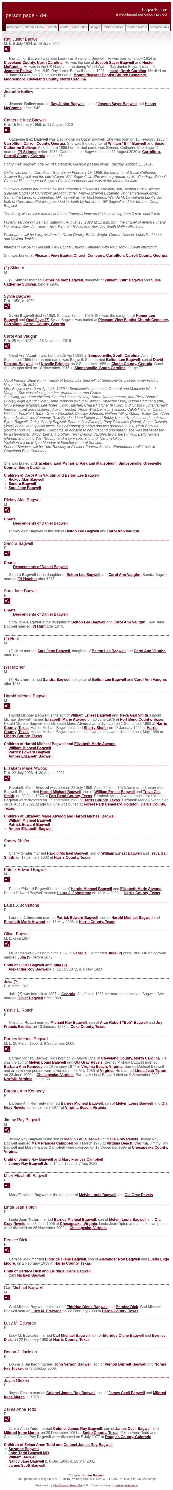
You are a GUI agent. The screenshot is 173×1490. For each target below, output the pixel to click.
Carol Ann (123, 531)
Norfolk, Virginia (18, 1079)
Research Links (159, 27)
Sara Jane (25, 488)
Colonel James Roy (70, 1393)
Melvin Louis (47, 1062)
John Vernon (73, 1364)
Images (95, 27)
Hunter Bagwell (93, 1475)
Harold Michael (60, 792)
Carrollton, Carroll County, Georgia (34, 143)
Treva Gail (133, 715)
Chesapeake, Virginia (55, 1075)
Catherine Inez (63, 280)
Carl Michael (27, 1275)
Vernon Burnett (125, 1364)
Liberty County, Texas (23, 736)
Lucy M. (46, 1311)
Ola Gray (88, 1062)
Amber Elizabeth (30, 756)
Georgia (79, 953)
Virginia (106, 1071)
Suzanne (24, 1449)
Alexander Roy (29, 969)
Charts (64, 27)
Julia (115, 953)
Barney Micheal (82, 1103)
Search (52, 27)
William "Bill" (127, 143)
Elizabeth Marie (65, 719)
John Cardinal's (61, 1485)
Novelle (55, 364)
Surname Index (34, 27)
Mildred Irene (21, 1433)
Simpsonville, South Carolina (113, 355)
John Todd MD (29, 1453)
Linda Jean (150, 1071)
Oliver (30, 998)
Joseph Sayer (114, 63)
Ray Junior (68, 104)
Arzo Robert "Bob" (124, 1022)
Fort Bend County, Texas (141, 719)
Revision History (137, 27)
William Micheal (30, 748)
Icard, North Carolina (128, 71)
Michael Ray (69, 1022)
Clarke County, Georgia (131, 364)
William (22, 1457)
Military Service (113, 27)
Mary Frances (52, 1143)
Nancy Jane (26, 1461)
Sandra (22, 484)
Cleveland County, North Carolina (33, 63)
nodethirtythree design (126, 1485)
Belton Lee (123, 360)
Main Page (14, 27)
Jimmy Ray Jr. (28, 1163)
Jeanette (18, 71)
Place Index (79, 27)
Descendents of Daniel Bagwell (40, 523)
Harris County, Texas (102, 800)
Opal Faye (37, 320)
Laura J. (74, 893)
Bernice (127, 1307)
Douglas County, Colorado (128, 1437)
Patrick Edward (29, 752)
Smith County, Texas (101, 1433)
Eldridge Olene (65, 1259)
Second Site (75, 1485)
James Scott (27, 1465)
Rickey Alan (26, 479)
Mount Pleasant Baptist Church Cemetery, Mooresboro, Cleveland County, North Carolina (75, 77)
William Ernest (91, 715)
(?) (27, 152)
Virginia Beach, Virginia (101, 1066)
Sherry (96, 728)
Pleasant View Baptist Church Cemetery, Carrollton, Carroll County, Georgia (101, 255)
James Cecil (127, 1393)
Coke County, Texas (88, 1027)
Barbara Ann (23, 1066)
